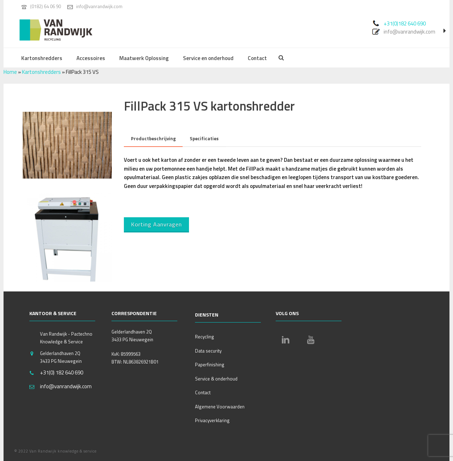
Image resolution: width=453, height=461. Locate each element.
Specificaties (204, 138)
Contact (257, 58)
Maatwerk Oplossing (144, 58)
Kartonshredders (41, 58)
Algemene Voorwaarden (220, 406)
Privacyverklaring (212, 420)
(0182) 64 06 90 (45, 6)
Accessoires (90, 58)
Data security (208, 350)
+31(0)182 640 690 (405, 23)
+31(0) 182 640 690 (61, 373)
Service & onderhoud (216, 378)
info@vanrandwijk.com (99, 6)
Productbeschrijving (153, 138)
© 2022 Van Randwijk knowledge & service (55, 451)
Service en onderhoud (208, 58)
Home (10, 72)
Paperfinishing (209, 364)
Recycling (204, 336)
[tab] (153, 139)
